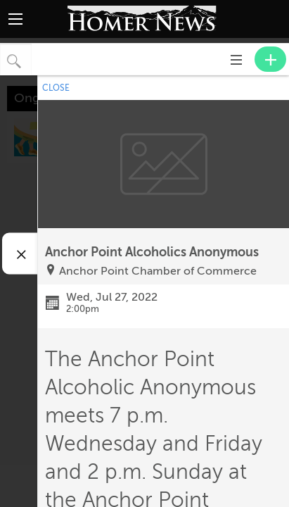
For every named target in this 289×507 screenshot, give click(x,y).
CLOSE (56, 88)
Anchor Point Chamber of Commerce (158, 271)
